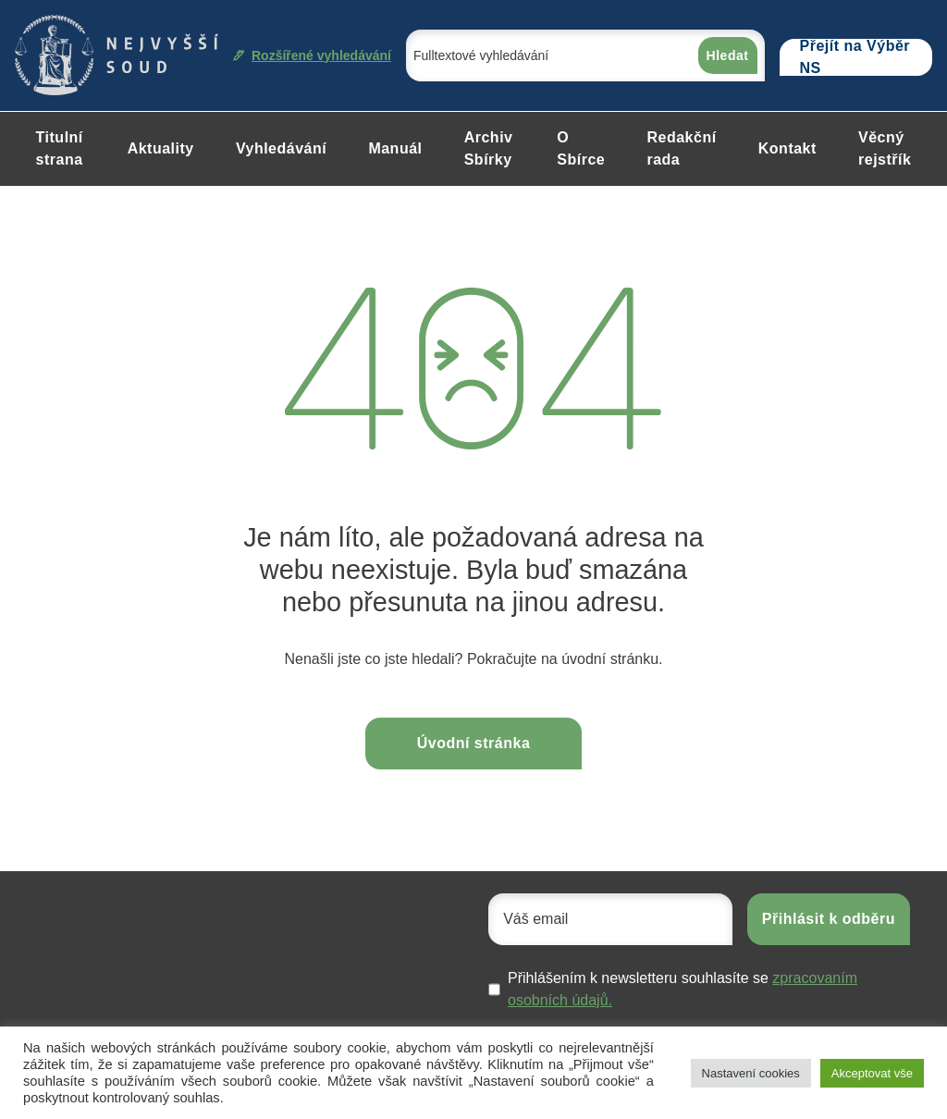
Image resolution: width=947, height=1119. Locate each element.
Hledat (728, 55)
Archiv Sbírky (488, 148)
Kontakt (787, 148)
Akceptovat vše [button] (872, 1073)
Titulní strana (59, 148)
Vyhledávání (281, 148)
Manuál (395, 148)
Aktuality (161, 148)
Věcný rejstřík (884, 148)
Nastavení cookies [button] (751, 1073)
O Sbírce (581, 148)
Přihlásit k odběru (828, 919)
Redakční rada (681, 148)
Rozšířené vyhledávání (312, 55)
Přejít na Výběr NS (855, 57)
